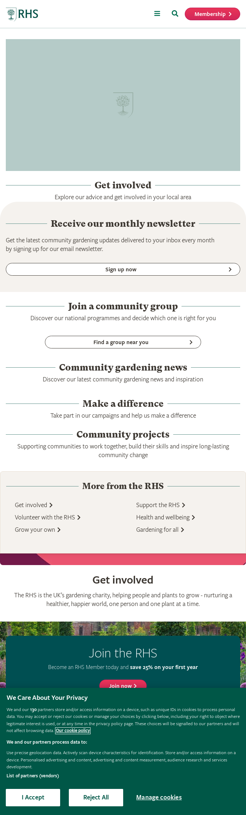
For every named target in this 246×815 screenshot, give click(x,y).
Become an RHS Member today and (123, 667)
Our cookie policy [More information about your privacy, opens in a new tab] (73, 731)
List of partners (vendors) (33, 776)
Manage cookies (159, 797)
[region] (123, 751)
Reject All (96, 797)
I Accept (33, 797)
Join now (120, 686)
